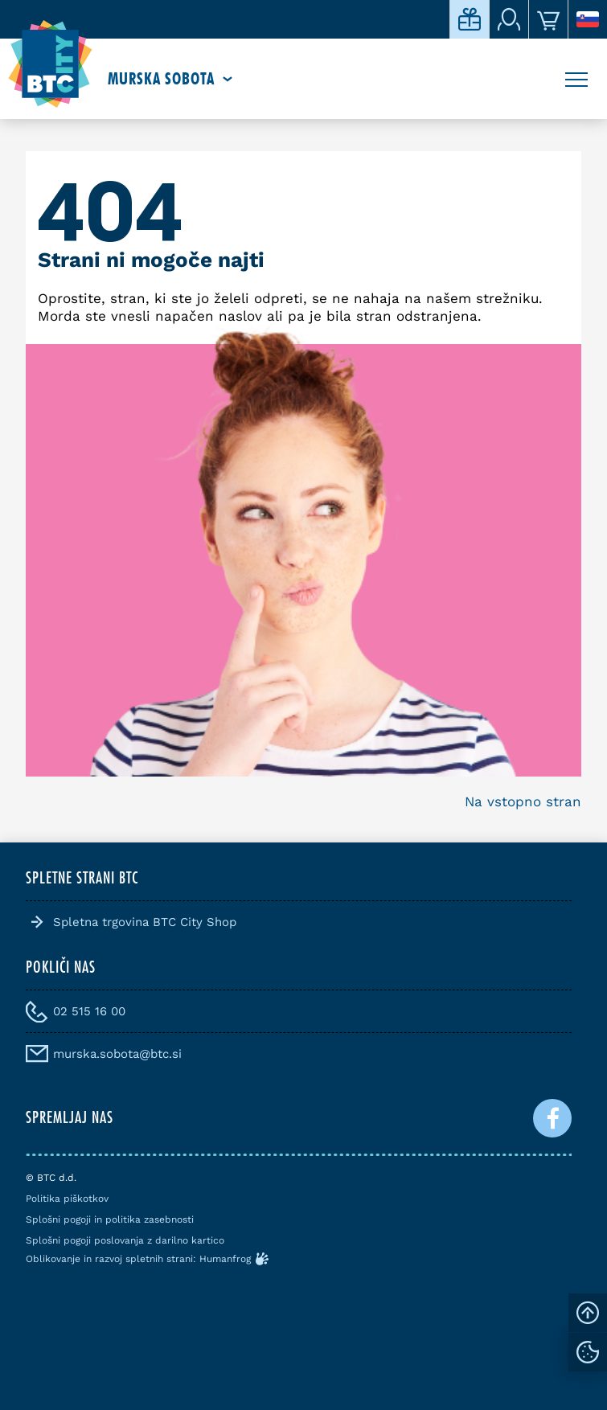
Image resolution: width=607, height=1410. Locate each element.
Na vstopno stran (523, 801)
